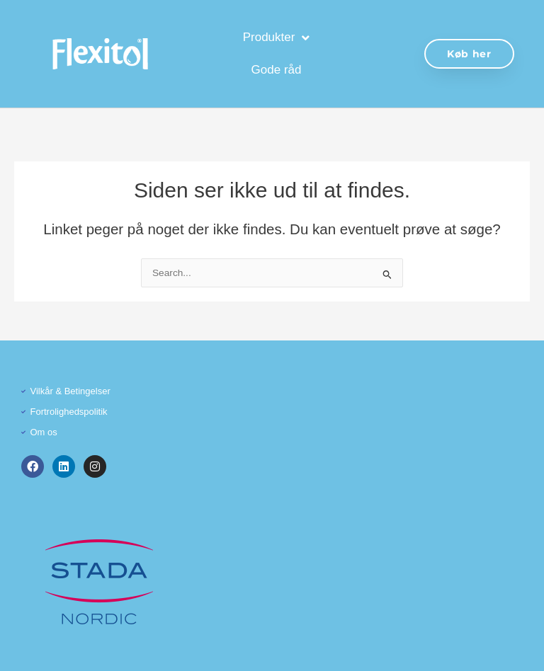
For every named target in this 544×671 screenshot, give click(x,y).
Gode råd (276, 69)
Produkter (276, 38)
